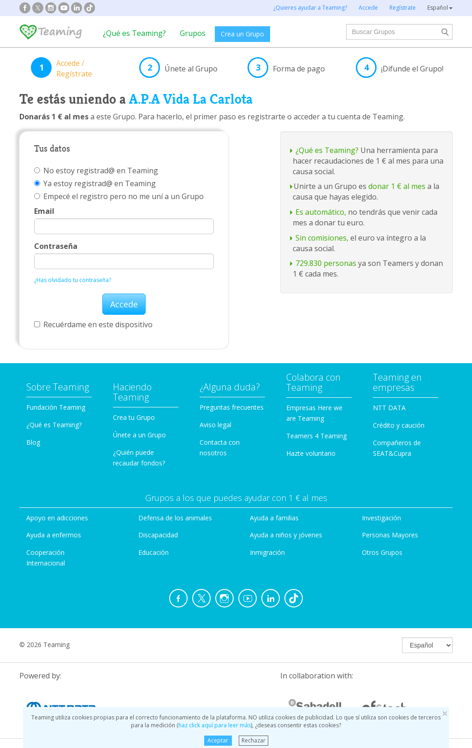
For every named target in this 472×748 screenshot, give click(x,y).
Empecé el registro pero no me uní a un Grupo (119, 196)
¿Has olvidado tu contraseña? (72, 280)
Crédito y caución (399, 425)
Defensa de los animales (175, 517)
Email (44, 211)
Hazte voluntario (311, 453)
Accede (124, 304)
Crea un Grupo (242, 33)
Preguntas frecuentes (232, 407)
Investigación (381, 517)
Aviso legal (215, 424)
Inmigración (267, 552)
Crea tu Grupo (134, 417)
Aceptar (217, 740)
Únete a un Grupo (139, 434)
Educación (153, 552)
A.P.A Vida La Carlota (191, 99)
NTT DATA (389, 407)
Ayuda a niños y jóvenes (286, 534)
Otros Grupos (382, 552)
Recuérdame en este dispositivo (93, 324)
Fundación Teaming (55, 407)
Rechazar (254, 740)
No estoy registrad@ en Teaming (96, 170)
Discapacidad (158, 534)
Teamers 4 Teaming (316, 435)
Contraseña (55, 246)
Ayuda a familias (274, 517)
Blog (33, 442)
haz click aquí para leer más (214, 725)
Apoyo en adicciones (57, 517)
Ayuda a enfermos (53, 534)
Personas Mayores (390, 534)
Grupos (193, 33)
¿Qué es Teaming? (134, 33)
